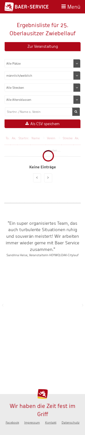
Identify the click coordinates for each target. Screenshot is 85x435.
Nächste (82, 305)
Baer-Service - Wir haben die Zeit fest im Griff (27, 6)
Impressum (32, 422)
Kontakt (50, 422)
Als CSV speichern (45, 124)
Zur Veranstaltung (42, 46)
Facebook (12, 422)
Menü (73, 6)
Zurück (2, 305)
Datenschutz (71, 422)
